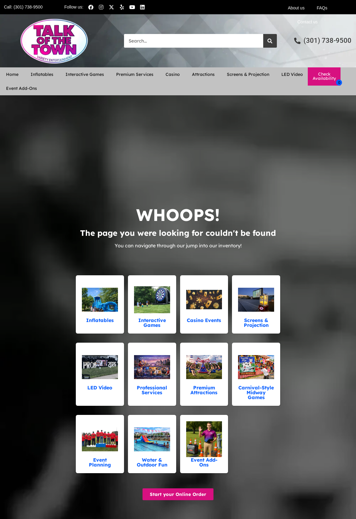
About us (296, 7)
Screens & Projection (248, 74)
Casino (173, 74)
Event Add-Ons (21, 88)
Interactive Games (84, 74)
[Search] (270, 41)
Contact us (307, 21)
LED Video (292, 74)
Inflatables (42, 74)
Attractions (203, 74)
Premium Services (134, 74)
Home (12, 74)
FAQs (322, 7)
